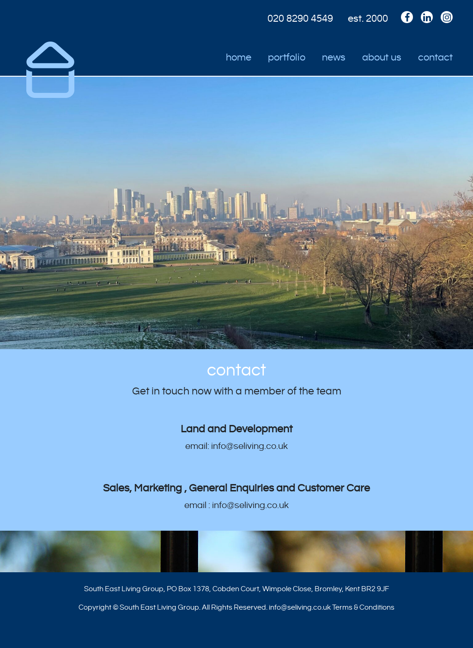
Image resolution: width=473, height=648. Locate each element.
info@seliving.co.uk (300, 607)
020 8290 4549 (300, 18)
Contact (435, 57)
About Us (381, 57)
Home (238, 57)
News (334, 57)
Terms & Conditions (363, 607)
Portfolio (286, 57)
